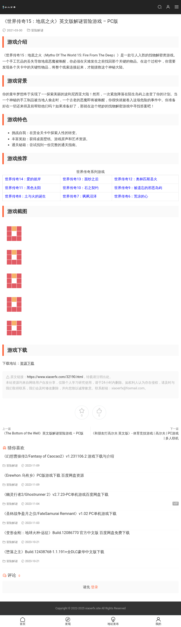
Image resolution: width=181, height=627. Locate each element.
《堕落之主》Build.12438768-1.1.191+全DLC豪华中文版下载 (53, 552)
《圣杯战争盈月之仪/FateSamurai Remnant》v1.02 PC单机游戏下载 (59, 513)
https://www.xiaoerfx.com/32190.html (55, 377)
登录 (94, 587)
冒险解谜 (37, 30)
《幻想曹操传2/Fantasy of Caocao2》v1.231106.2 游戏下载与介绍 (58, 456)
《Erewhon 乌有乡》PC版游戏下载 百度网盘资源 (43, 475)
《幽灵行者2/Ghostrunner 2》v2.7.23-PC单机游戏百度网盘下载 (55, 494)
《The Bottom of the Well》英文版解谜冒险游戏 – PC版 (42, 433)
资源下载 (27, 363)
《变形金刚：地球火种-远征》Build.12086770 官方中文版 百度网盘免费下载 (66, 532)
